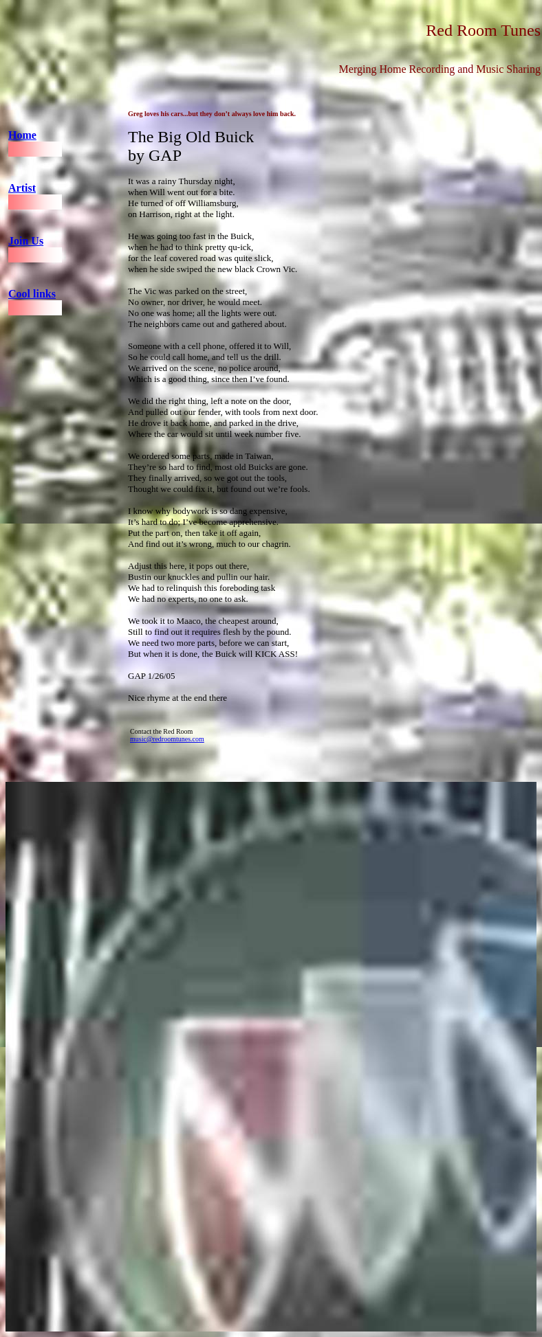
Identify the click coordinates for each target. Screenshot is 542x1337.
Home (22, 135)
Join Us (25, 241)
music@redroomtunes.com (167, 739)
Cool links (32, 294)
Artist (22, 188)
